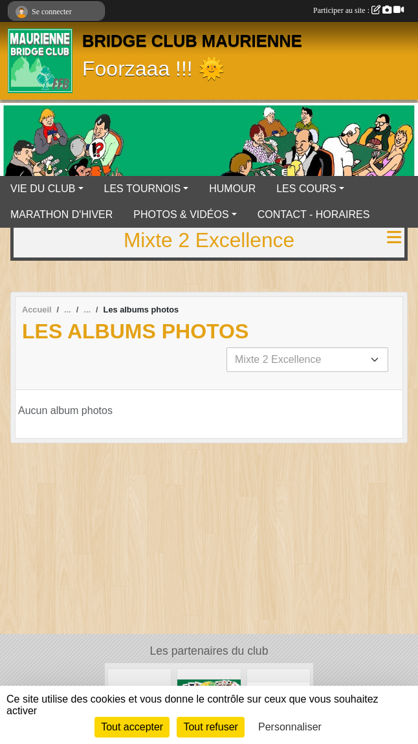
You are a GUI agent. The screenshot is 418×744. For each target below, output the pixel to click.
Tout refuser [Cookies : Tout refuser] (210, 726)
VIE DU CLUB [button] (42, 188)
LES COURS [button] (306, 188)
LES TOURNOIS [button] (142, 188)
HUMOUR (232, 188)
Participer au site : (358, 10)
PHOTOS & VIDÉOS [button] (180, 214)
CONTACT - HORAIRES (314, 214)
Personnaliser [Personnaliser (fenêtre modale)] (290, 726)
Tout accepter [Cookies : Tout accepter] (132, 726)
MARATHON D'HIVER (61, 214)
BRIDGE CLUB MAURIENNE (192, 41)
